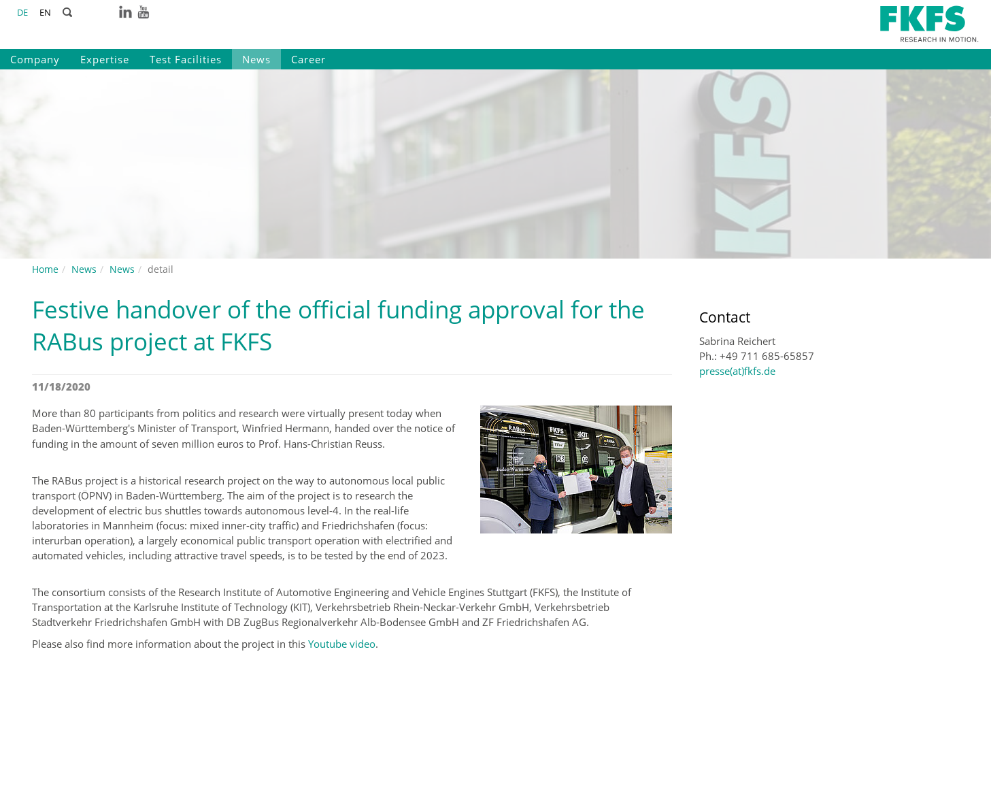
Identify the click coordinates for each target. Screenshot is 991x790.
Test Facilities (186, 59)
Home (45, 269)
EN (45, 12)
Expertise (104, 59)
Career (308, 59)
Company (35, 59)
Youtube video (341, 644)
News (256, 59)
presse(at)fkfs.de (737, 371)
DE (22, 12)
